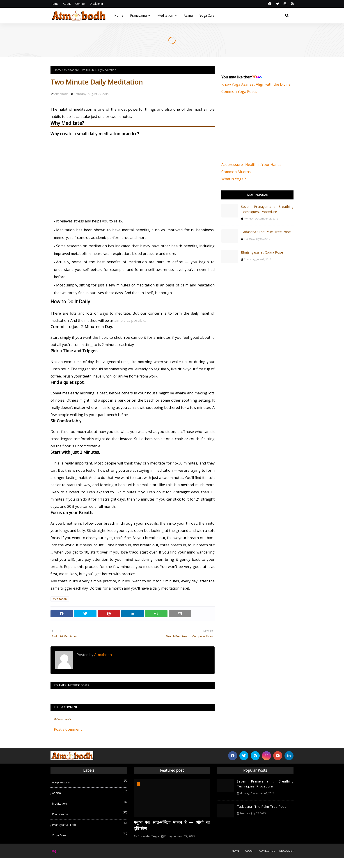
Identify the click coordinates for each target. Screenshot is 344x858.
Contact (80, 4)
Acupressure (89, 781)
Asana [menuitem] (188, 15)
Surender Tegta (148, 836)
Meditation (71, 70)
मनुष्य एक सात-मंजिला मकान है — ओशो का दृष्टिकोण (172, 825)
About (67, 4)
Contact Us (267, 850)
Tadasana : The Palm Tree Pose (266, 231)
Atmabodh (61, 94)
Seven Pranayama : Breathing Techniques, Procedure (267, 209)
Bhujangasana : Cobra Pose (262, 252)
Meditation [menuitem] (165, 15)
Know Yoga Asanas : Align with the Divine (256, 84)
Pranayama (89, 813)
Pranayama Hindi (89, 824)
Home (54, 4)
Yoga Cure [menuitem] (207, 15)
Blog (53, 851)
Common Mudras (236, 171)
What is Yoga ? (233, 178)
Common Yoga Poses (239, 91)
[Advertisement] (255, 130)
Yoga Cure (89, 834)
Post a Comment (68, 729)
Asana (89, 792)
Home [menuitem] (118, 15)
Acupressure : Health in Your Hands (251, 164)
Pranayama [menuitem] (138, 15)
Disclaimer (96, 4)
